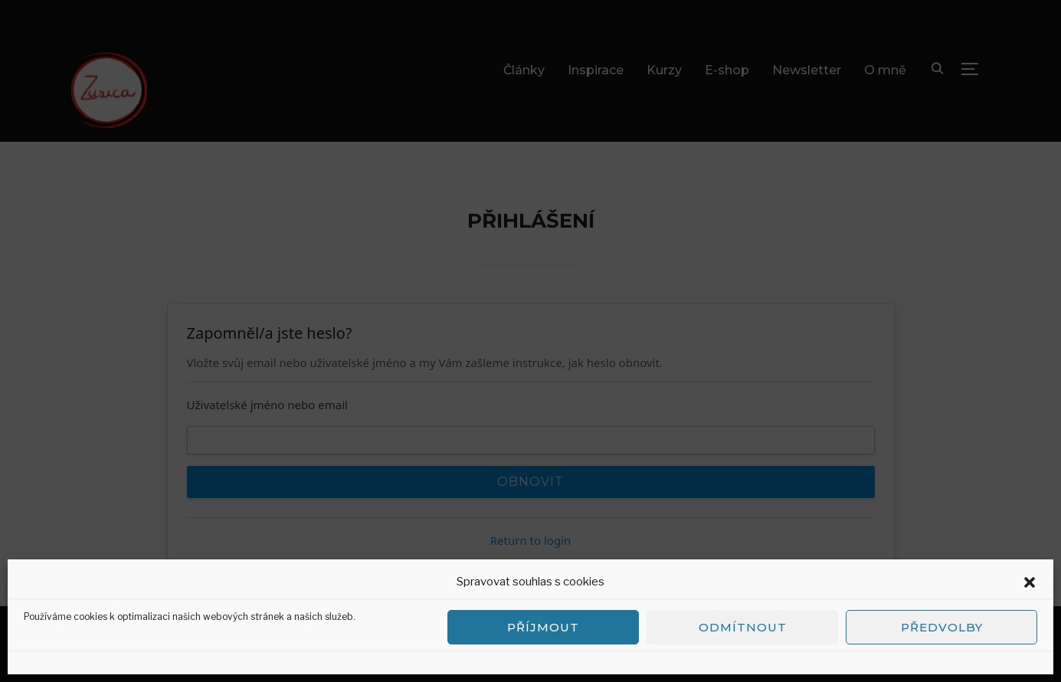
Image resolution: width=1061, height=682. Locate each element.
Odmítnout (743, 627)
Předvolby (942, 627)
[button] (1029, 582)
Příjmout (543, 627)
